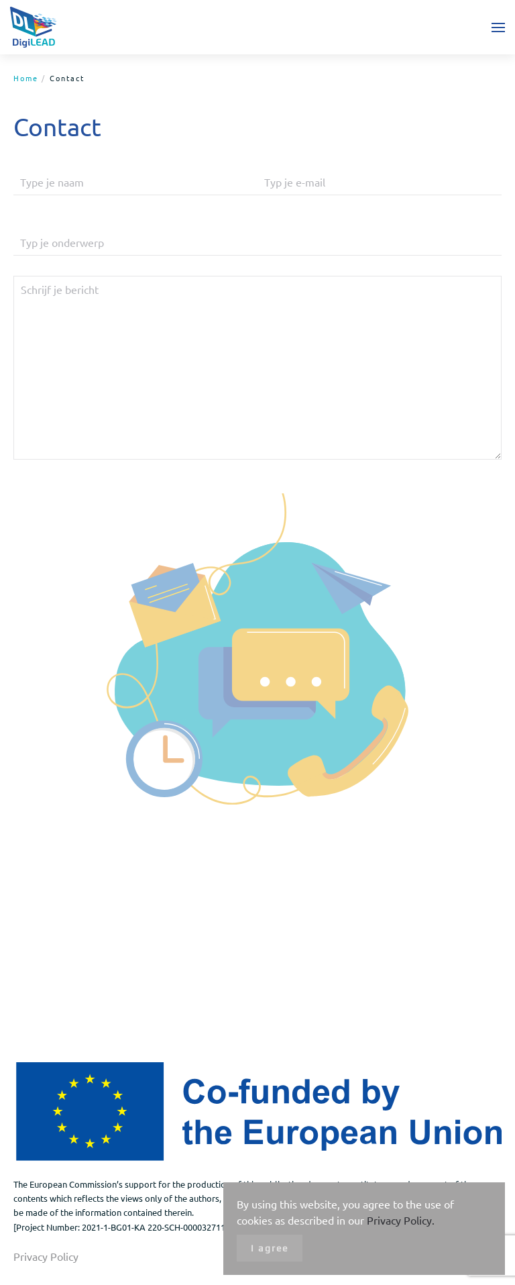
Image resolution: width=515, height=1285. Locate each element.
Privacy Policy (45, 1256)
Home (25, 77)
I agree (269, 1248)
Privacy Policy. (401, 1220)
